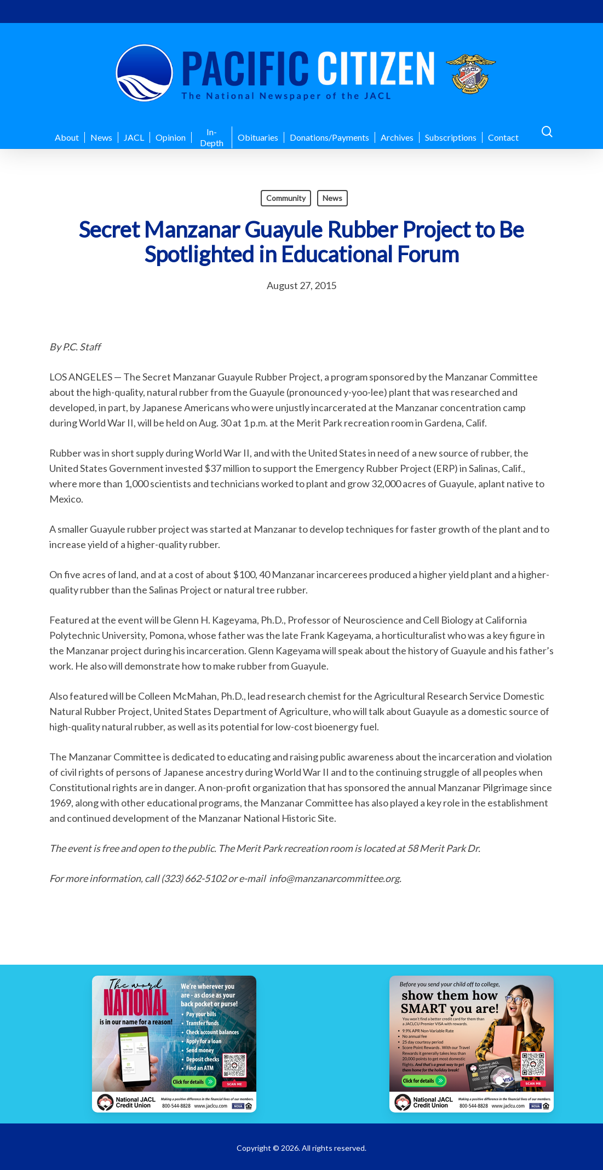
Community (286, 198)
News (332, 198)
